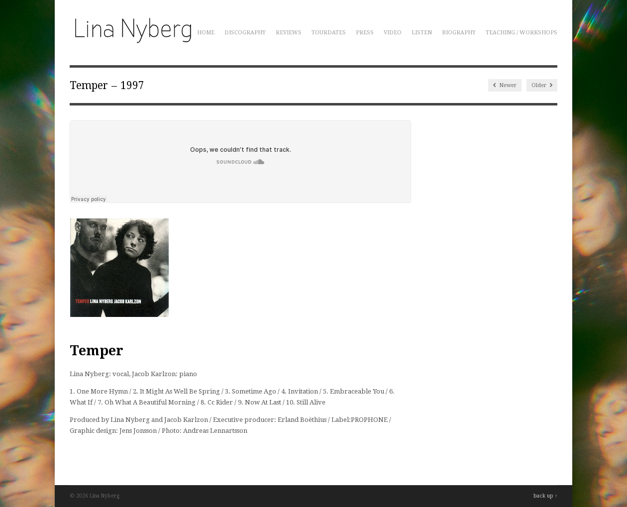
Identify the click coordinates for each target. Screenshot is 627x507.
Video (393, 32)
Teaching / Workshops (521, 32)
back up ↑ (545, 496)
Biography (459, 32)
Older (541, 85)
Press (365, 32)
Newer (505, 85)
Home (205, 32)
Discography (245, 32)
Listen (422, 32)
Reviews (289, 32)
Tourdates (329, 32)
